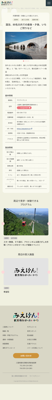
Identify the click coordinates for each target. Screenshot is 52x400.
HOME (4, 8)
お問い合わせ (26, 355)
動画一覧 (6, 331)
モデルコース (31, 327)
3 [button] (26, 61)
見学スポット (31, 331)
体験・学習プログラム (13, 8)
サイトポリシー (35, 376)
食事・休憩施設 (8, 339)
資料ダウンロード (9, 348)
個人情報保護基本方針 (19, 376)
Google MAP (24, 108)
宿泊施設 (30, 335)
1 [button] (23, 61)
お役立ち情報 (31, 339)
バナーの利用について (35, 348)
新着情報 (6, 344)
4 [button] (28, 61)
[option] (26, 45)
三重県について (8, 327)
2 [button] (25, 61)
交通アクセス (31, 344)
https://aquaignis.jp (23, 129)
